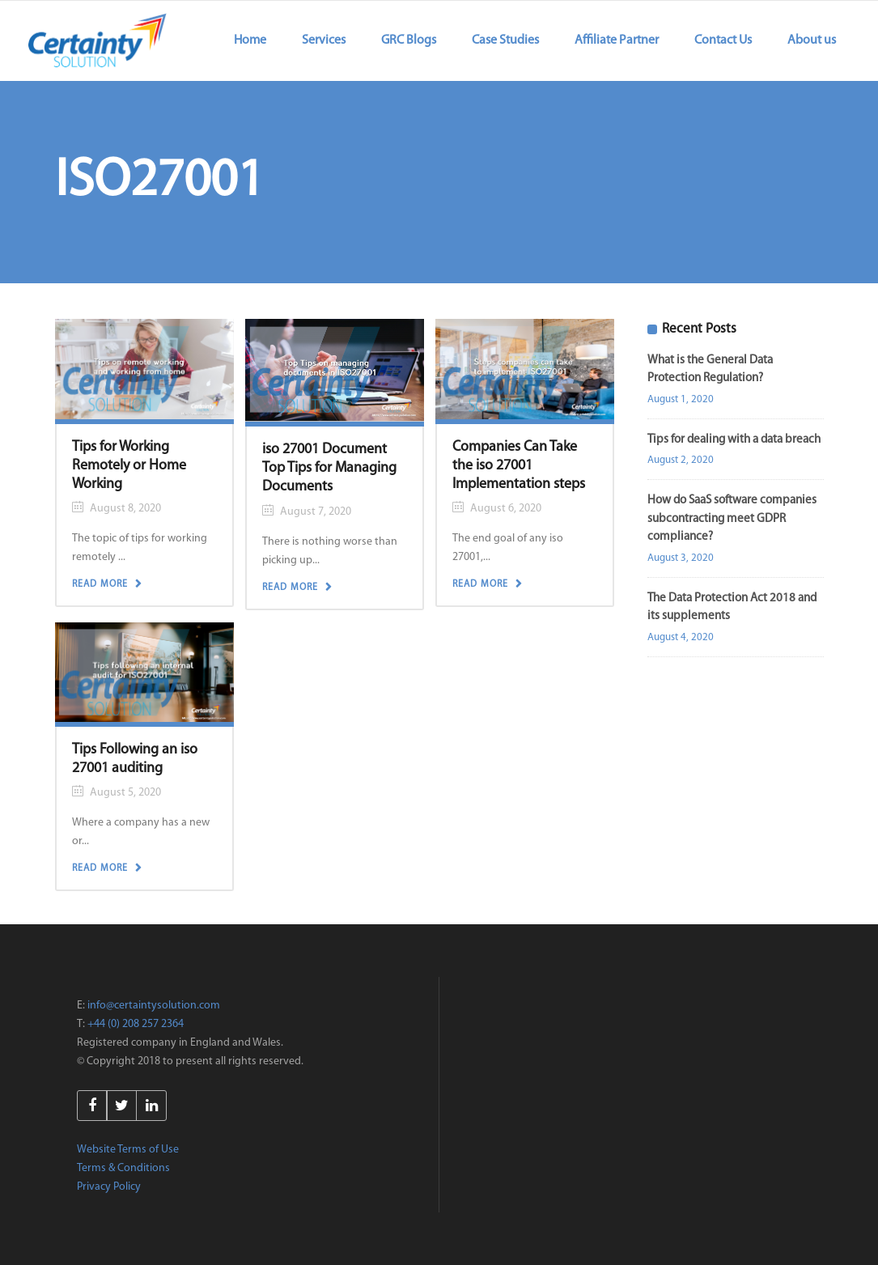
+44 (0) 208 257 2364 (135, 1024)
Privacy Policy (109, 1187)
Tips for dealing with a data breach (734, 440)
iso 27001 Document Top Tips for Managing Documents (329, 468)
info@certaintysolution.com (153, 1006)
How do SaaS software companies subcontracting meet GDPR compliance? (731, 519)
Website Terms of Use (128, 1150)
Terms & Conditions (123, 1168)
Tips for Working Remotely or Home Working (129, 465)
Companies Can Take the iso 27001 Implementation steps (518, 465)
